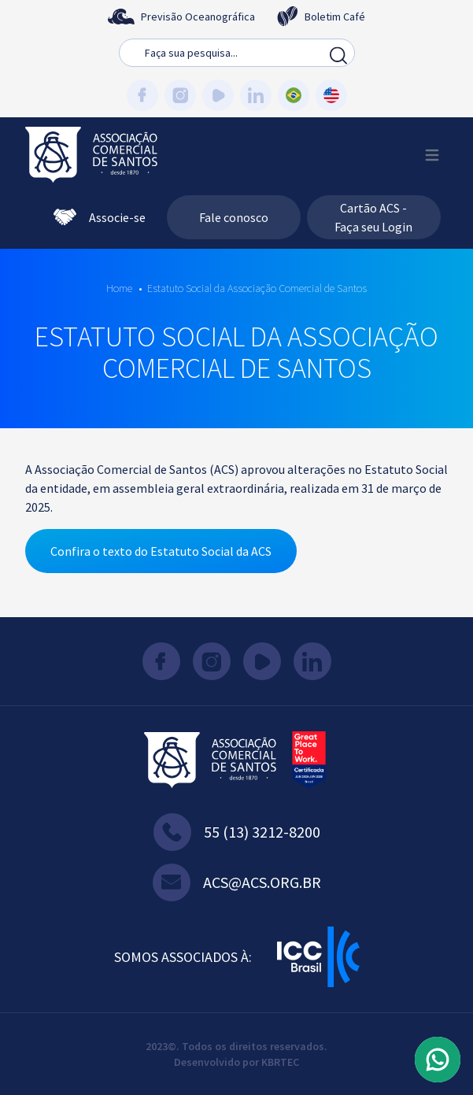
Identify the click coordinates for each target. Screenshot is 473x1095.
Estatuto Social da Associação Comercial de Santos (257, 288)
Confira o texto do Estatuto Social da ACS (161, 551)
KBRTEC (280, 1062)
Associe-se (100, 217)
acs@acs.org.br (237, 882)
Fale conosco (233, 217)
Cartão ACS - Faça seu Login (373, 217)
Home (119, 288)
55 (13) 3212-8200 (236, 832)
